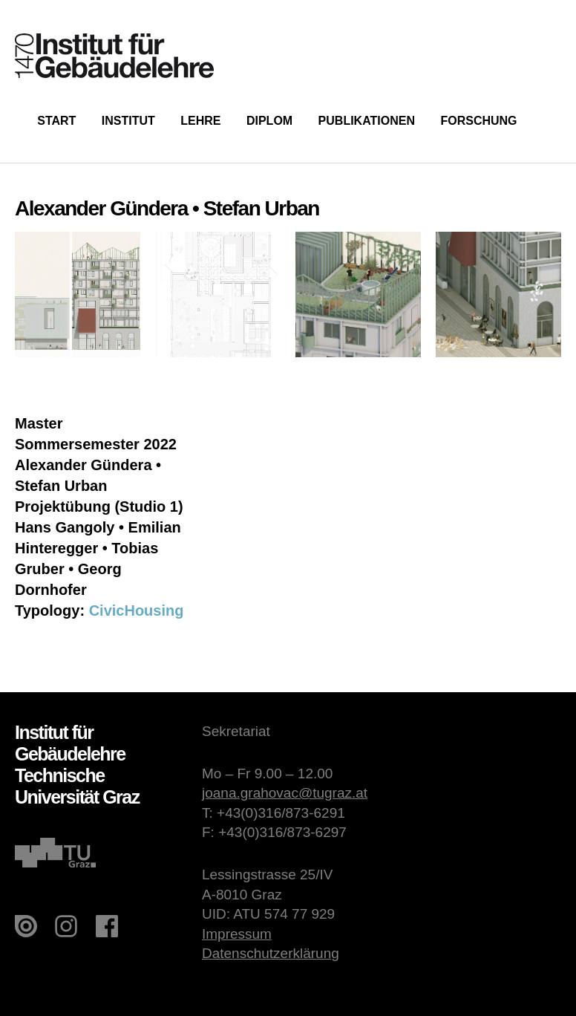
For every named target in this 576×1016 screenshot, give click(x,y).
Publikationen (366, 120)
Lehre (200, 120)
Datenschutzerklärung (270, 953)
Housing (153, 610)
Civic (107, 610)
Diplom (269, 120)
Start (56, 120)
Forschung (478, 120)
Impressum (237, 934)
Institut (128, 120)
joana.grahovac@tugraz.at (284, 793)
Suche (552, 119)
